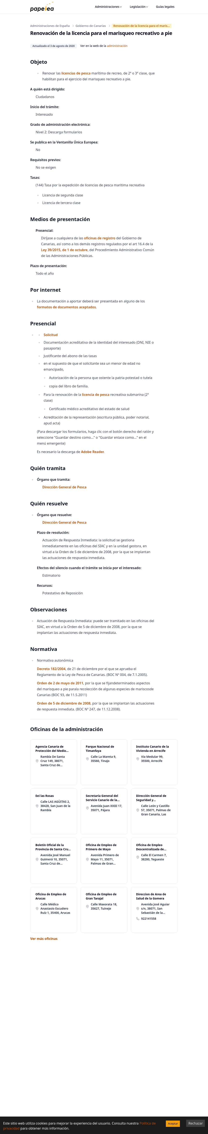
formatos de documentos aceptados (66, 307)
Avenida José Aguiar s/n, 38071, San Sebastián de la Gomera (155, 908)
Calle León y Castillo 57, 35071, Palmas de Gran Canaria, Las (156, 810)
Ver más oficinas (43, 938)
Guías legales (165, 7)
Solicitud (51, 335)
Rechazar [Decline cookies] (195, 1123)
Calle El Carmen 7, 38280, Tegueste (154, 857)
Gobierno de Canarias (90, 26)
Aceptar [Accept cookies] (173, 1123)
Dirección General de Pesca (64, 487)
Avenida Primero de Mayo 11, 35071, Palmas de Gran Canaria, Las (105, 859)
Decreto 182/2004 (51, 668)
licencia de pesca (95, 394)
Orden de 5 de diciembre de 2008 (63, 703)
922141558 (148, 919)
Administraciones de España (50, 26)
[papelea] (44, 7)
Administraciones (108, 7)
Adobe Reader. (92, 451)
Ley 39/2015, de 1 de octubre (64, 250)
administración (117, 46)
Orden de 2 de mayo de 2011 (60, 683)
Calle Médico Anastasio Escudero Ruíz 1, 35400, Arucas (55, 908)
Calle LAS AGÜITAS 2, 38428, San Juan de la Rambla (55, 806)
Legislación (139, 7)
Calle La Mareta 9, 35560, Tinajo (103, 759)
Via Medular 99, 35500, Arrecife (152, 759)
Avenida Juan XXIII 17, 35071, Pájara (106, 808)
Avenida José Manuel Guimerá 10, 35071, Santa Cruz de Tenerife (55, 859)
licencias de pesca (76, 73)
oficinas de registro (99, 238)
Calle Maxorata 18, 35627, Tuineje (104, 906)
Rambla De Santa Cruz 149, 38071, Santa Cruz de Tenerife (52, 761)
